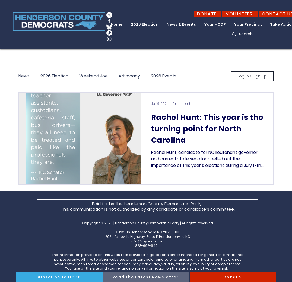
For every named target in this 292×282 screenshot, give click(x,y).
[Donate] (233, 277)
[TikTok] (109, 33)
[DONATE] (207, 14)
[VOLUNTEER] (240, 14)
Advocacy (129, 76)
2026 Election (54, 76)
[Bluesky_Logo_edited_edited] (109, 27)
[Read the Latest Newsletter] (146, 277)
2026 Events (163, 76)
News (24, 76)
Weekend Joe (93, 76)
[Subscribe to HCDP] (59, 277)
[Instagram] (109, 39)
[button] (145, 24)
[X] (109, 15)
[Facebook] (109, 21)
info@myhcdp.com (148, 241)
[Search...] (253, 34)
